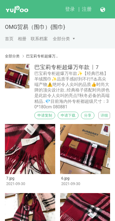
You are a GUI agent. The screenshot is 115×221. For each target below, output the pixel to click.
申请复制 (44, 115)
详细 (104, 115)
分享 (87, 115)
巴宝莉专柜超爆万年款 (42, 56)
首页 (9, 38)
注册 (87, 9)
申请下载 (68, 115)
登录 (70, 9)
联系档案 (39, 38)
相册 (22, 38)
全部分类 (61, 38)
